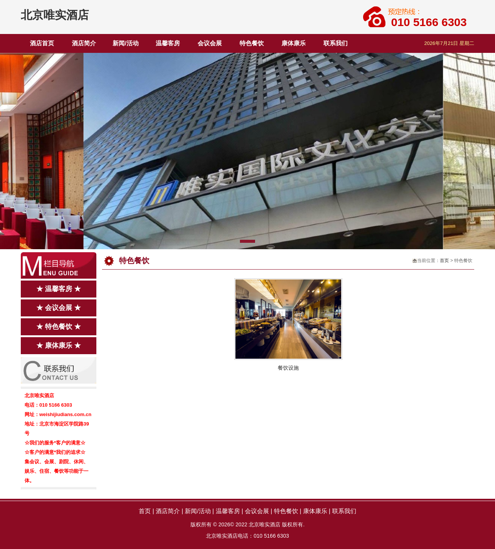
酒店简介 (84, 43)
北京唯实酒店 (55, 15)
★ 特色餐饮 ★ (58, 326)
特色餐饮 (252, 43)
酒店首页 (42, 43)
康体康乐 (294, 43)
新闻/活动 (125, 43)
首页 (444, 260)
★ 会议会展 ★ (58, 308)
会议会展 (210, 43)
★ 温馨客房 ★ (58, 289)
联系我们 (335, 43)
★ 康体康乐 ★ (58, 345)
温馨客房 (168, 43)
